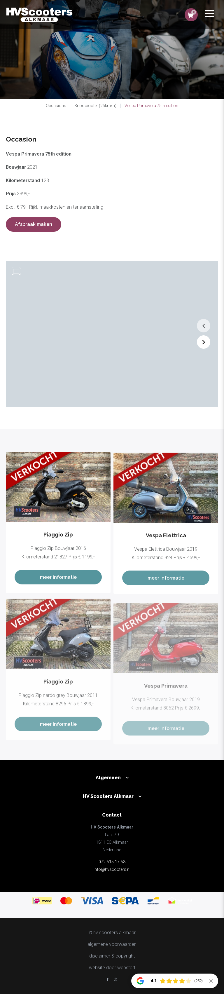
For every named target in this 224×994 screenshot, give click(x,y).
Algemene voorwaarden (112, 944)
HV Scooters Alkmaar (108, 796)
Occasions (56, 105)
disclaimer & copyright (112, 956)
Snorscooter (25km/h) (95, 105)
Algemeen (108, 777)
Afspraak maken (33, 224)
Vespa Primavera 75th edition (151, 105)
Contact (112, 815)
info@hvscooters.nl (112, 869)
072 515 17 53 (112, 861)
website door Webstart (112, 967)
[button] (203, 325)
